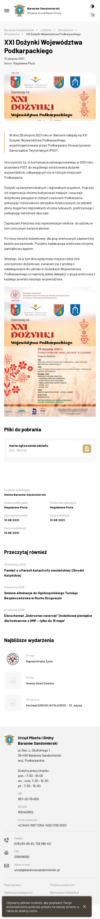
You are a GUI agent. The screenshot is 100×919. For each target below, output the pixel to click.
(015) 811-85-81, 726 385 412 (32, 843)
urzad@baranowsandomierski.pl (37, 870)
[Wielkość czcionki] (92, 14)
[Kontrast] (92, 6)
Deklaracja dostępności (18, 892)
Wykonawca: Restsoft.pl (64, 892)
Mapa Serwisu (12, 885)
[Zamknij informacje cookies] (84, 906)
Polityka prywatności (62, 885)
